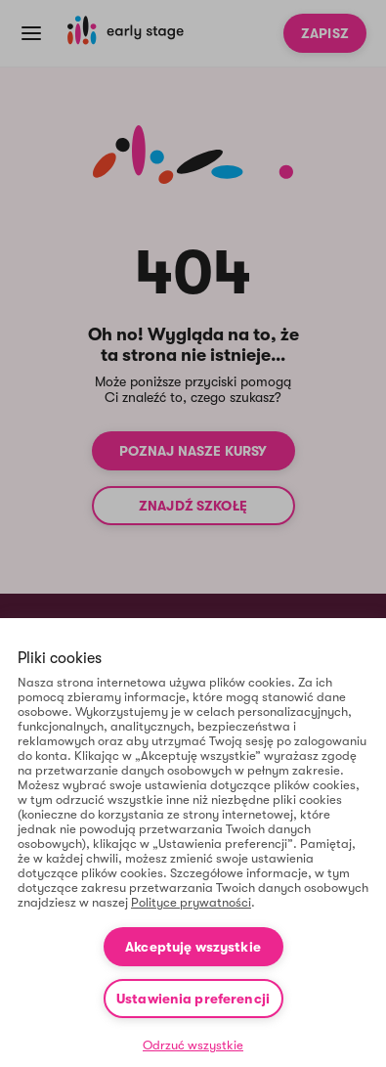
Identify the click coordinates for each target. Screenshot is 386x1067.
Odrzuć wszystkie (193, 1045)
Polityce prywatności (191, 902)
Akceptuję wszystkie (193, 947)
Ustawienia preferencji (193, 998)
